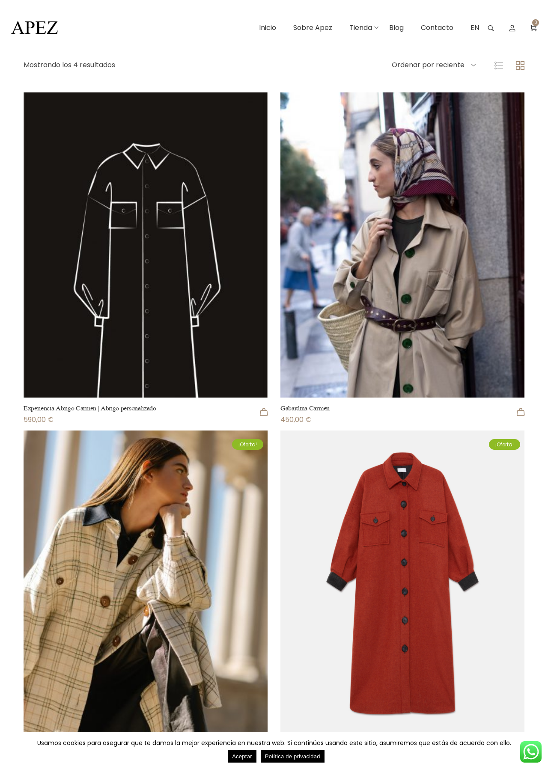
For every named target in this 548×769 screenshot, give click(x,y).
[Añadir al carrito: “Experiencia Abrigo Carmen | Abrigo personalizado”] (264, 412)
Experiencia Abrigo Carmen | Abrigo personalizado (90, 408)
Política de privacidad (292, 756)
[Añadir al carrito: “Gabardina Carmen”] (520, 412)
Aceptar (242, 756)
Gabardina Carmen (305, 408)
